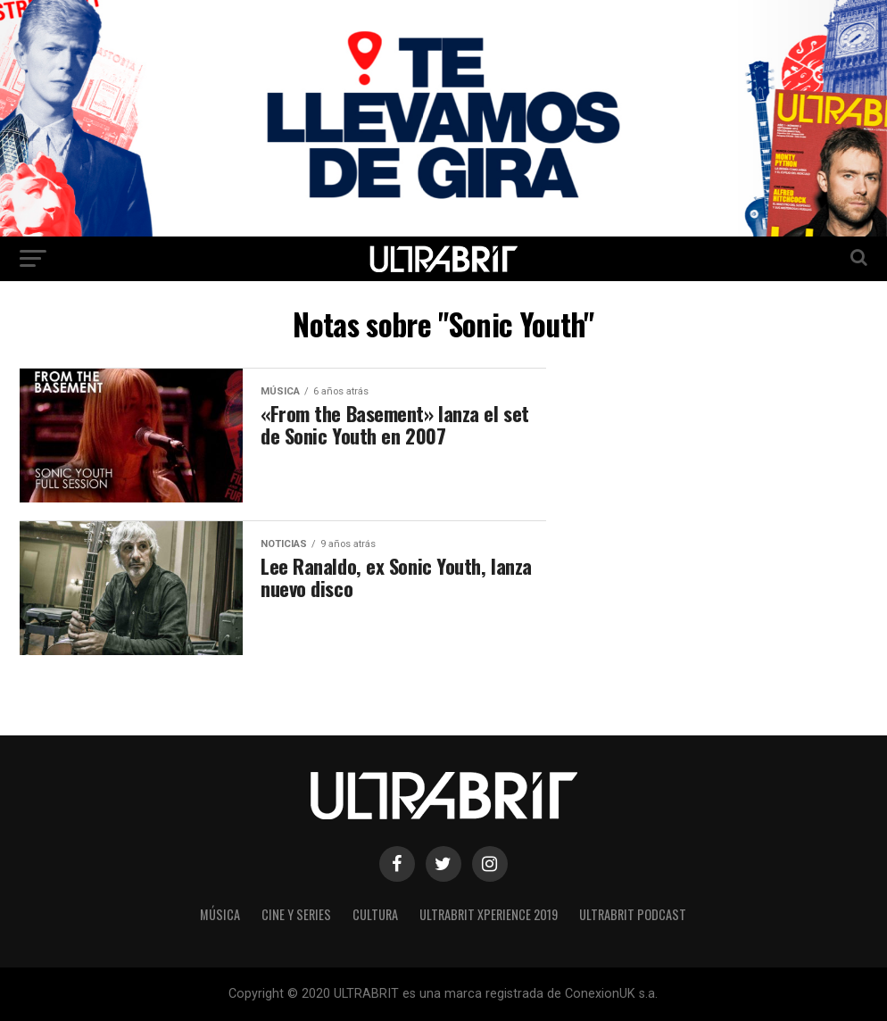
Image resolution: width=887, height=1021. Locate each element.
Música (220, 914)
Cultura (375, 914)
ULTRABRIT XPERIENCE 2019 (488, 914)
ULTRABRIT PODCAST (632, 914)
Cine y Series (296, 914)
